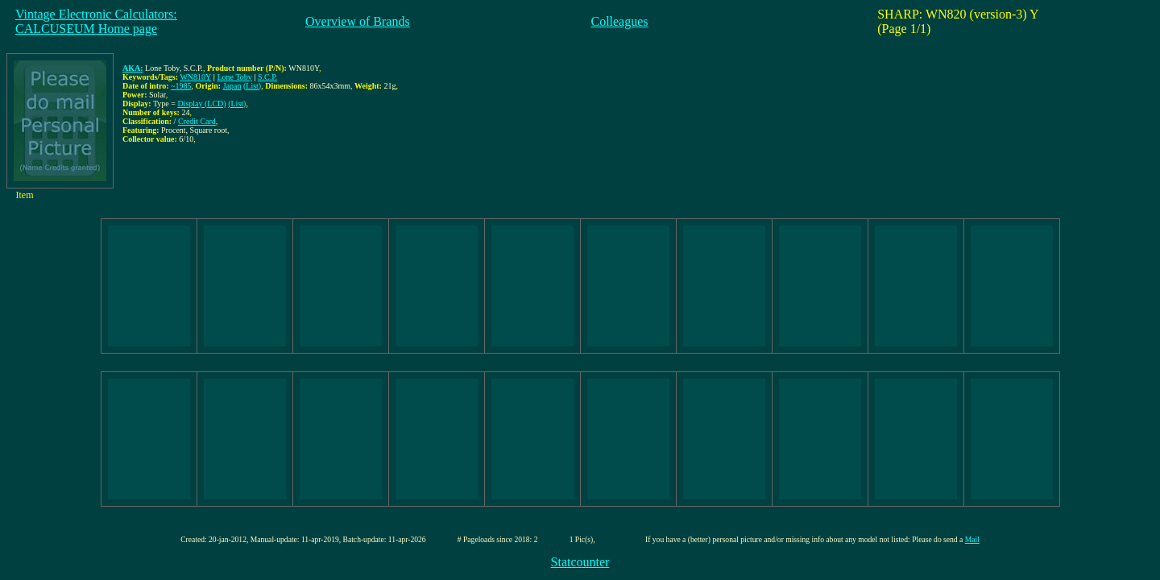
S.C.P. (267, 76)
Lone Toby (235, 76)
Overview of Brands (357, 21)
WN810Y (195, 76)
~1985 (181, 85)
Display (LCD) (201, 103)
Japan (232, 85)
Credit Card (197, 121)
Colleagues (619, 21)
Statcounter (580, 562)
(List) (252, 85)
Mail (972, 539)
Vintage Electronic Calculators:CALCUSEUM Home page (96, 21)
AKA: (132, 68)
